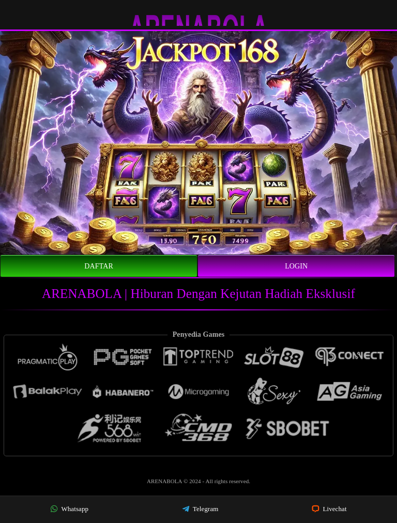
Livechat (329, 509)
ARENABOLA (165, 481)
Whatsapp (69, 509)
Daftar (98, 266)
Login (296, 266)
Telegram (200, 509)
